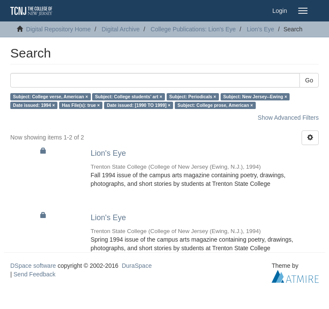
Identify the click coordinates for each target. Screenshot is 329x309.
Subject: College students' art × (128, 96)
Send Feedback (35, 274)
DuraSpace (137, 265)
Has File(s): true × (81, 105)
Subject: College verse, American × (50, 96)
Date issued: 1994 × (34, 105)
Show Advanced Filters (288, 117)
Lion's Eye (260, 29)
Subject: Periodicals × (192, 96)
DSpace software (33, 265)
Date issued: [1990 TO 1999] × (138, 105)
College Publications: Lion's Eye (193, 29)
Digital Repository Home (58, 29)
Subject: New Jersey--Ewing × (255, 96)
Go (309, 80)
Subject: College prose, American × (215, 105)
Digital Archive (121, 29)
